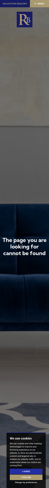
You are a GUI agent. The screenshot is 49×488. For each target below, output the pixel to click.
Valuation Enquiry (15, 3)
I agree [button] (26, 471)
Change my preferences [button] (26, 482)
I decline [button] (26, 477)
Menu (39, 3)
